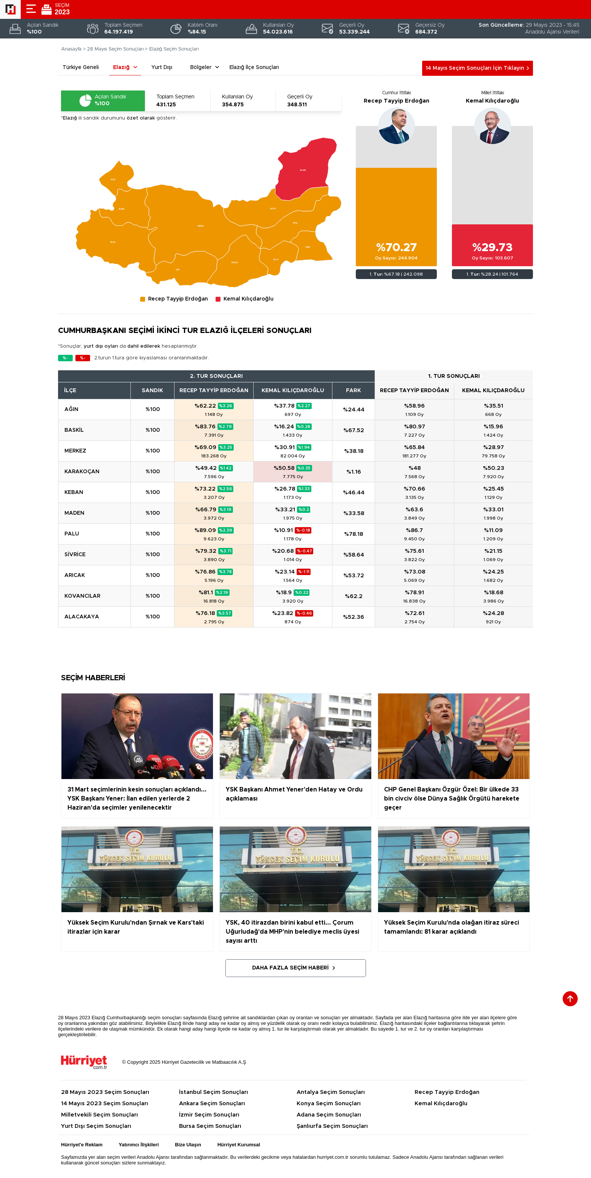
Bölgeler (200, 67)
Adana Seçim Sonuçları (329, 1115)
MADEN (74, 513)
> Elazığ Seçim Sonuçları (172, 49)
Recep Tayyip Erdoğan (396, 101)
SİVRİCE (75, 554)
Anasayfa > (73, 49)
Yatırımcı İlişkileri (139, 1144)
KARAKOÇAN (82, 471)
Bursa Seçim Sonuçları (210, 1126)
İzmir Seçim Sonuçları (209, 1115)
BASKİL (74, 430)
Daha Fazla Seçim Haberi (290, 968)
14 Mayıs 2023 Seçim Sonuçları (104, 1103)
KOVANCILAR (82, 596)
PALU (71, 534)
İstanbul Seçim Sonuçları (213, 1092)
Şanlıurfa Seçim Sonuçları (332, 1126)
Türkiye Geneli (81, 67)
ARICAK (74, 575)
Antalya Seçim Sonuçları (331, 1092)
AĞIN (71, 409)
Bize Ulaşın (188, 1144)
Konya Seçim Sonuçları (329, 1103)
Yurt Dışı (162, 67)
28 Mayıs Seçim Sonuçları (115, 49)
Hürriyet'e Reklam (82, 1144)
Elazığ (121, 67)
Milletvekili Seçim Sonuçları (99, 1115)
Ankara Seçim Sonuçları (212, 1103)
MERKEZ (75, 451)
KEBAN (73, 492)
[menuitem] (124, 207)
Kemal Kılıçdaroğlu (492, 101)
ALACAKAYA (81, 617)
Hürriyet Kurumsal (238, 1144)
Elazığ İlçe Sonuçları (254, 67)
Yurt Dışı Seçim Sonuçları (96, 1126)
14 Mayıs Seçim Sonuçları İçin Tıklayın (475, 68)
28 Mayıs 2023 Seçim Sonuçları (105, 1092)
